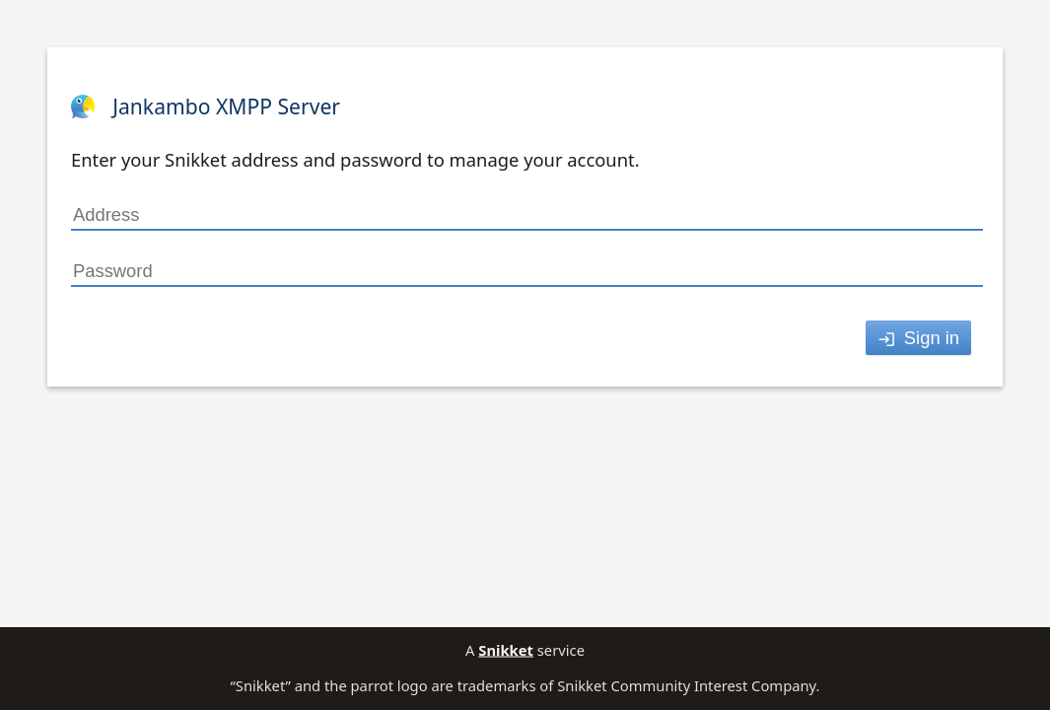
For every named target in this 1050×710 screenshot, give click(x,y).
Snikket (505, 650)
